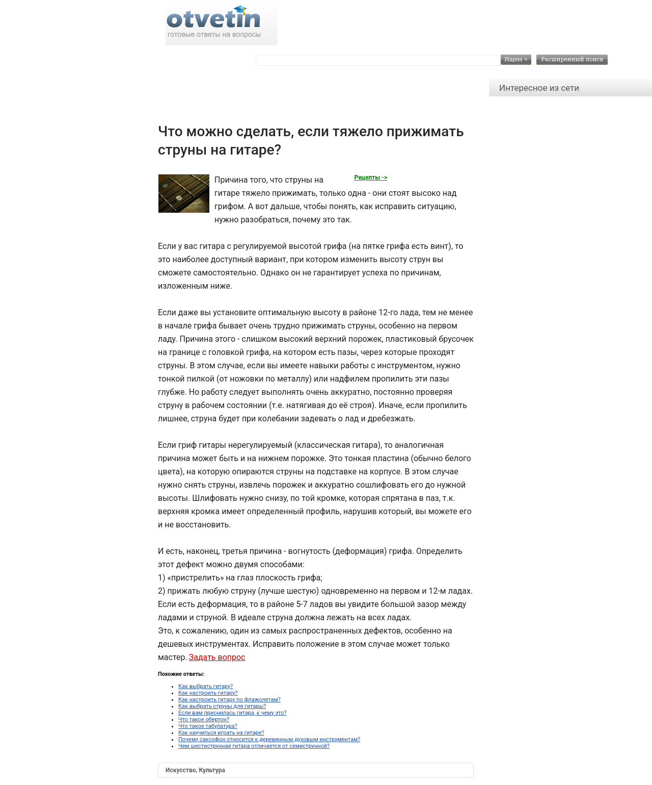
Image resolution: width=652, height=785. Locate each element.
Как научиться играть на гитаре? (221, 732)
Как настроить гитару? (208, 693)
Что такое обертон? (203, 719)
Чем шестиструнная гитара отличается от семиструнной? (254, 746)
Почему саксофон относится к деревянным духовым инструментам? (269, 739)
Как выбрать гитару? (205, 686)
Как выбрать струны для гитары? (222, 706)
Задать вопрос (217, 657)
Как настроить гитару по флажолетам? (229, 699)
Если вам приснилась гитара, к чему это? (232, 713)
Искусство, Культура (195, 770)
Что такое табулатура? (207, 726)
